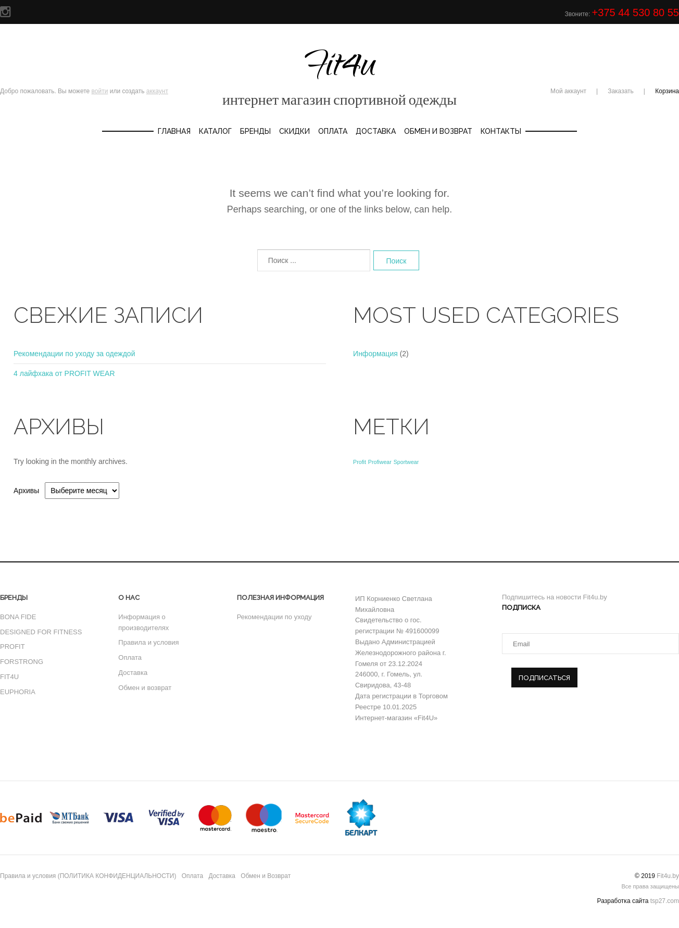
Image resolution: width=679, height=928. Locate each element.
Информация (375, 353)
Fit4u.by (668, 876)
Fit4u (339, 75)
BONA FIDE (18, 617)
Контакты (501, 131)
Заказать (621, 91)
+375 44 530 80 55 (635, 12)
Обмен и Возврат (438, 131)
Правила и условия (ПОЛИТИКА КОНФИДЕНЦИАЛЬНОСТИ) (88, 876)
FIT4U (9, 677)
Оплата (332, 131)
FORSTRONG (21, 662)
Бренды (255, 131)
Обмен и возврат (144, 688)
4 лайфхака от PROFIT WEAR (64, 373)
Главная (174, 131)
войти (100, 91)
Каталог (215, 131)
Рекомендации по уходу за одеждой (74, 353)
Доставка (376, 131)
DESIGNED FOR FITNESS (41, 632)
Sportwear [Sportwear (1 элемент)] (406, 462)
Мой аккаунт (568, 91)
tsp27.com (664, 901)
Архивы (26, 490)
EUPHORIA (17, 692)
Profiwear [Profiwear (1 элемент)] (380, 462)
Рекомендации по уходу (274, 617)
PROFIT (12, 646)
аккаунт (157, 91)
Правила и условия (148, 642)
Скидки (294, 131)
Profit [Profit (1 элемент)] (359, 462)
